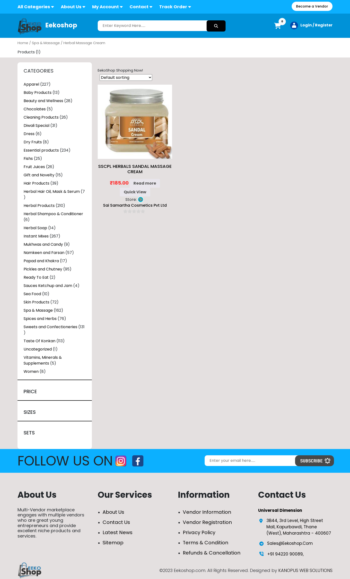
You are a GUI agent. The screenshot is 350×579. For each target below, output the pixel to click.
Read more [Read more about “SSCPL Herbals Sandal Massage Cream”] (144, 183)
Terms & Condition (205, 542)
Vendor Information (207, 512)
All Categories (34, 7)
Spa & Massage (46, 43)
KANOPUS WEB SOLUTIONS (305, 570)
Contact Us (116, 522)
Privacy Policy (199, 532)
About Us (71, 7)
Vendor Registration (207, 522)
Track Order (173, 7)
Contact (139, 7)
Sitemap (113, 542)
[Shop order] (126, 77)
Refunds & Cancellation (211, 552)
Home (23, 43)
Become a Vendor (312, 6)
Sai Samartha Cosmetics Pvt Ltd (135, 205)
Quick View (135, 192)
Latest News (117, 532)
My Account (105, 7)
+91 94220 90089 (285, 554)
